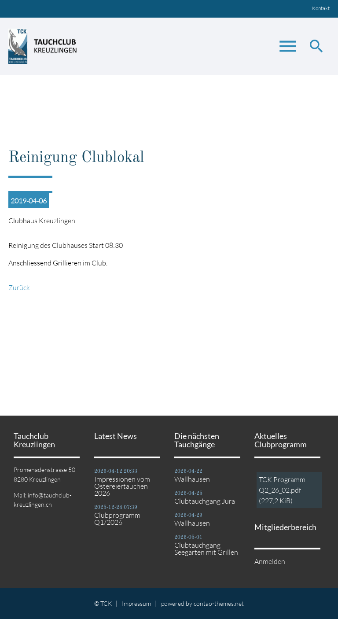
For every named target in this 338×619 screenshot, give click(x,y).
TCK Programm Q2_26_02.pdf (282, 490)
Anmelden (269, 561)
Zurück (19, 287)
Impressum (136, 603)
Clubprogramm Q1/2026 (117, 519)
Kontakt (321, 8)
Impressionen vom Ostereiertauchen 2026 (122, 486)
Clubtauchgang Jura (204, 501)
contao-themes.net (219, 603)
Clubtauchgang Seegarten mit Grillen (206, 549)
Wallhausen (192, 479)
